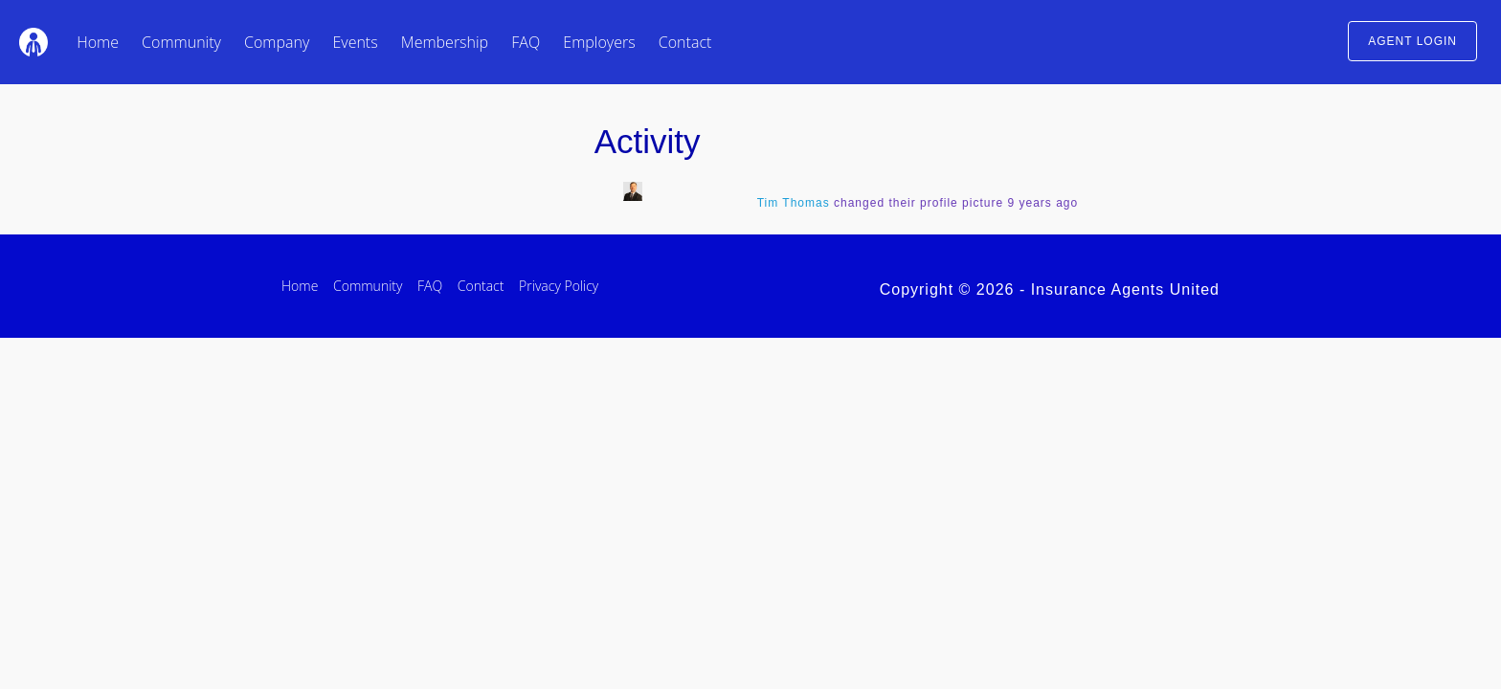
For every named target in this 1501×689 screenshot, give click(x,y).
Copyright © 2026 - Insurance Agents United (1050, 289)
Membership (444, 42)
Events (354, 42)
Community (181, 42)
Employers (599, 42)
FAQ (525, 42)
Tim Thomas (793, 203)
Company (276, 42)
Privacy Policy (558, 286)
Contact (685, 42)
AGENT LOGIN (1412, 41)
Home (98, 42)
